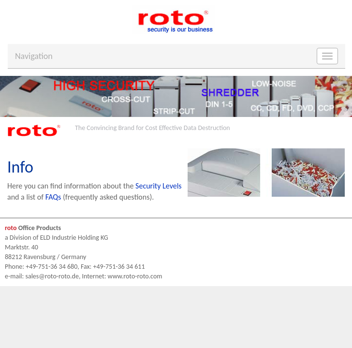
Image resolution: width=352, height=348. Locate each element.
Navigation (34, 56)
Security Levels (158, 185)
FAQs (53, 197)
